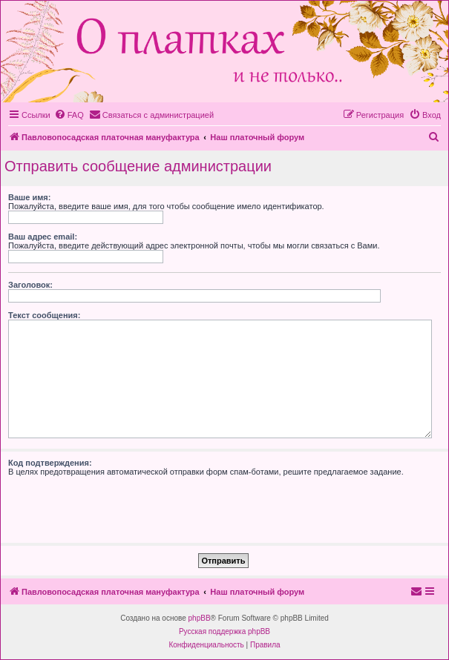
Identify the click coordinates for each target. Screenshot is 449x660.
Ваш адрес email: (42, 236)
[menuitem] (69, 115)
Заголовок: (30, 284)
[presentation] (121, 505)
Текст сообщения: (44, 315)
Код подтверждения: (50, 462)
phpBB (200, 618)
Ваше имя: (29, 197)
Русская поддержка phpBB (224, 631)
